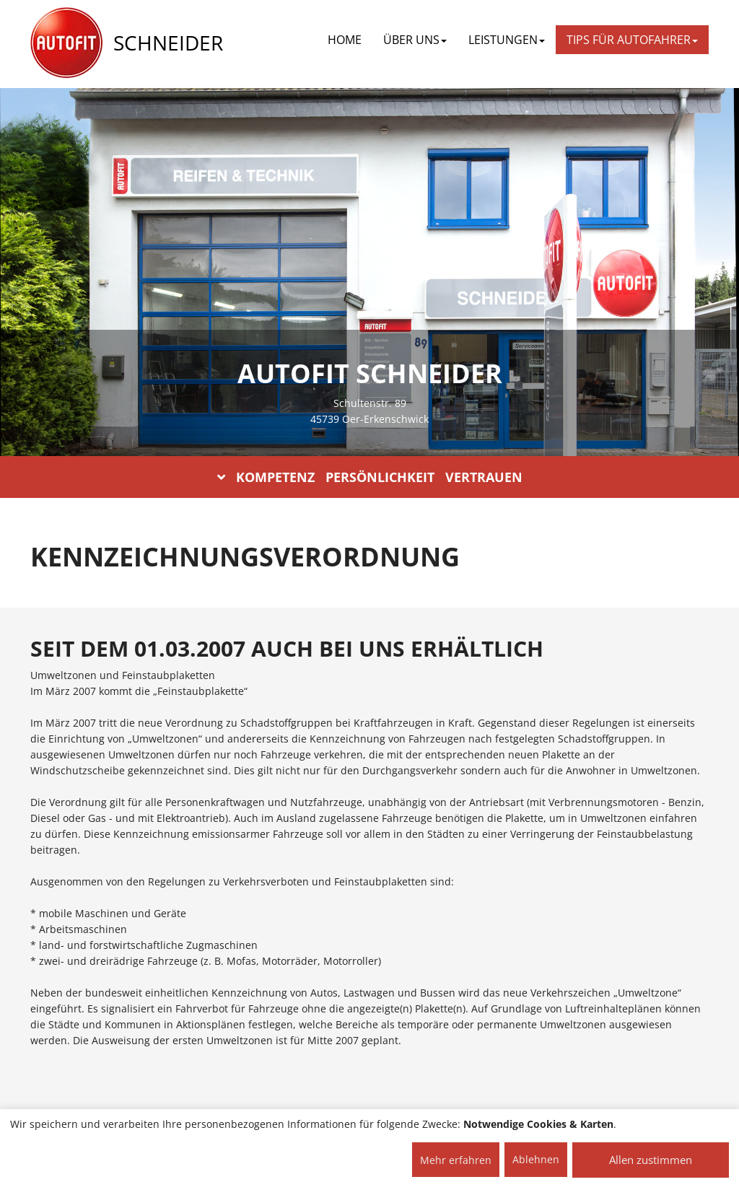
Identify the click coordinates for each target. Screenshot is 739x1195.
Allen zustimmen (650, 1159)
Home (345, 40)
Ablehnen (535, 1159)
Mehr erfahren (455, 1160)
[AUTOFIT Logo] (66, 43)
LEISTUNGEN (506, 40)
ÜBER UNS (415, 40)
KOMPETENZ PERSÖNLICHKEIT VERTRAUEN (369, 477)
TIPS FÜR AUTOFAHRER (632, 40)
